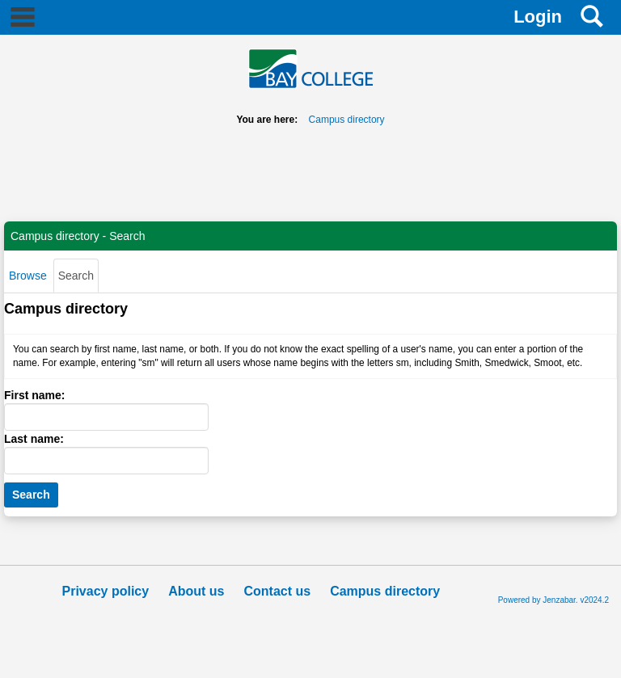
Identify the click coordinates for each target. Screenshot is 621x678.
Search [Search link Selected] (76, 275)
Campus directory (347, 119)
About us (196, 591)
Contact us (276, 591)
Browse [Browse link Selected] (28, 275)
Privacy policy (106, 591)
